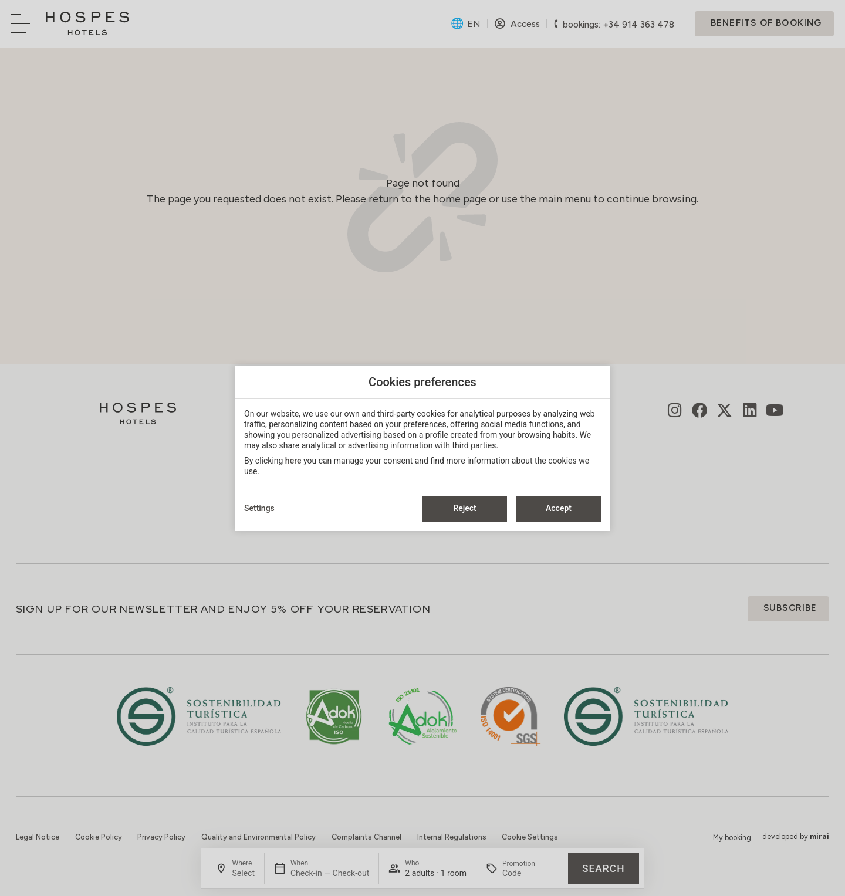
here (293, 460)
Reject (464, 508)
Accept (559, 508)
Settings (259, 508)
